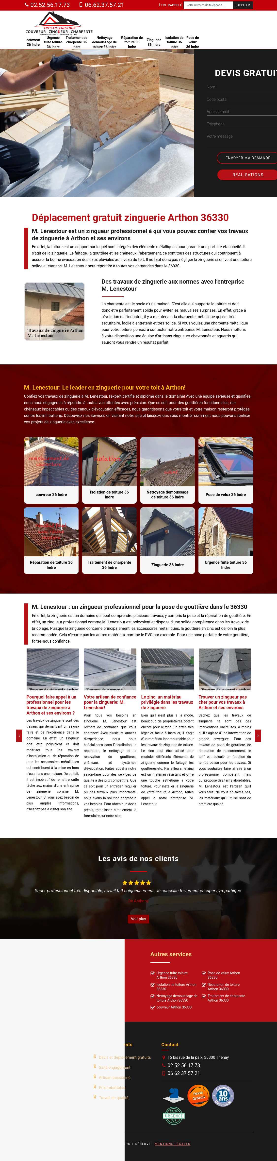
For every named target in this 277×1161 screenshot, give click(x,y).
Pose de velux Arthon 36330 (221, 975)
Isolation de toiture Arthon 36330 (173, 987)
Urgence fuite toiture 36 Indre (53, 42)
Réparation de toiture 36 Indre (132, 42)
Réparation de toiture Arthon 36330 (221, 987)
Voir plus (138, 919)
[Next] (258, 736)
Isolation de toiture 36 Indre (174, 42)
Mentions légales (173, 1144)
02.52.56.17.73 (47, 4)
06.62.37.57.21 (101, 4)
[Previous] (19, 736)
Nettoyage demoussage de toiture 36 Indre (104, 42)
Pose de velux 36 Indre (192, 42)
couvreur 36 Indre (33, 42)
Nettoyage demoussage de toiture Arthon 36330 (174, 998)
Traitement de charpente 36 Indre (76, 42)
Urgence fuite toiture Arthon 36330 (169, 975)
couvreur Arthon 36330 (171, 1007)
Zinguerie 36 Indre (154, 42)
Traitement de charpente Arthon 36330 (223, 998)
